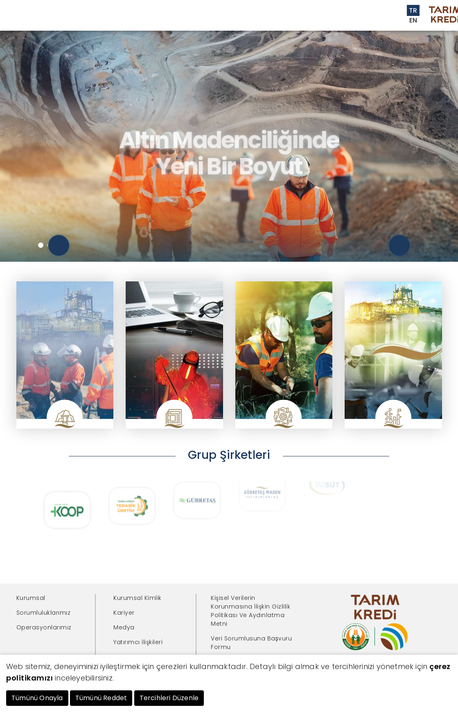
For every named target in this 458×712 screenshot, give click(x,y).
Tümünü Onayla (37, 698)
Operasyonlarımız (44, 627)
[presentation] (58, 245)
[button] (41, 245)
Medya (124, 627)
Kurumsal (30, 598)
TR (413, 10)
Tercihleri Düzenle (169, 698)
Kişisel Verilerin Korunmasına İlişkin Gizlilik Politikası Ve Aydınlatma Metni (250, 611)
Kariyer (124, 613)
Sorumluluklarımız (43, 613)
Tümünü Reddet (101, 698)
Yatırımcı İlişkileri (137, 642)
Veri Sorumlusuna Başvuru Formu (251, 642)
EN (413, 20)
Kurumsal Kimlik (137, 598)
